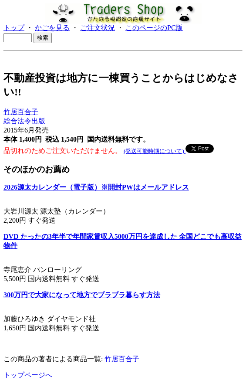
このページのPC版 (154, 27)
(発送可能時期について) (154, 151)
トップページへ (27, 375)
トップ (13, 27)
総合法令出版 (24, 121)
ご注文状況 (97, 27)
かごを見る (52, 27)
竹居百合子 (20, 111)
